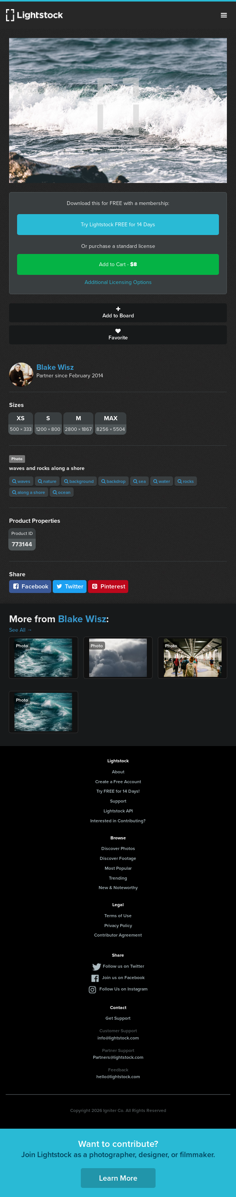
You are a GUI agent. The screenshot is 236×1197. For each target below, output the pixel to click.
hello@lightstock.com (118, 1076)
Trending (118, 878)
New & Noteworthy (118, 887)
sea (139, 481)
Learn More (118, 1177)
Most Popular (118, 868)
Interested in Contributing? (118, 820)
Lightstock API (118, 810)
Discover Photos (118, 848)
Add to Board (118, 312)
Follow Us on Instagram (123, 989)
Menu (224, 15)
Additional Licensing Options (118, 282)
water (161, 481)
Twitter (70, 586)
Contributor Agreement (118, 935)
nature (47, 481)
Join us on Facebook (123, 977)
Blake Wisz (55, 367)
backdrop (113, 481)
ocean (62, 492)
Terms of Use (118, 915)
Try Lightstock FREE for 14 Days (118, 225)
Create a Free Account (118, 781)
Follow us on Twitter (123, 966)
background (79, 481)
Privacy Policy (118, 925)
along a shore (28, 492)
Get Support (118, 1018)
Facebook (30, 586)
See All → (20, 630)
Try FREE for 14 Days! (118, 791)
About (118, 771)
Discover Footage (118, 858)
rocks (186, 481)
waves (21, 481)
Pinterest (108, 586)
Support (118, 801)
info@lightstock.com (118, 1038)
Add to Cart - (118, 264)
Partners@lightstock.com (118, 1057)
